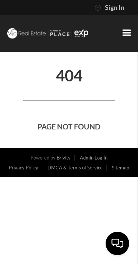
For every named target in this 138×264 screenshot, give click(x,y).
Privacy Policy (23, 167)
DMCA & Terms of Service (75, 167)
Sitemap (120, 167)
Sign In (109, 7)
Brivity (64, 158)
